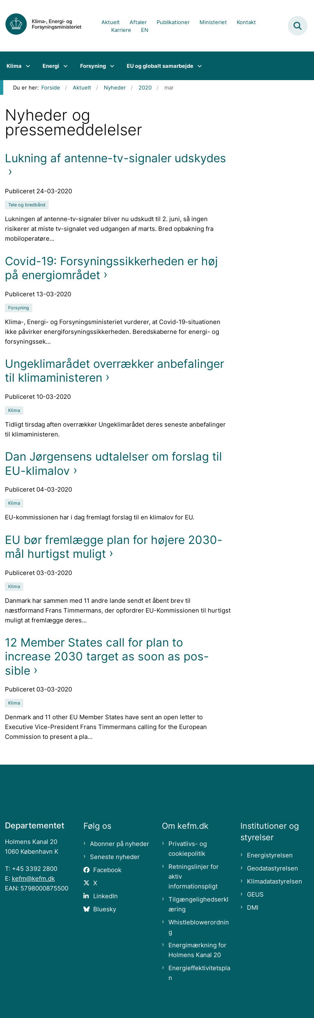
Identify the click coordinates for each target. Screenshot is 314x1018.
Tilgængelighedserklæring (198, 904)
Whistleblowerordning (198, 927)
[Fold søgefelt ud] (297, 26)
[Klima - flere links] (26, 66)
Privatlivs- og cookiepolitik (187, 848)
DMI (252, 907)
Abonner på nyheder (119, 844)
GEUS (255, 894)
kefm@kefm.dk (33, 878)
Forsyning (93, 66)
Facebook (107, 870)
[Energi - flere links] (63, 66)
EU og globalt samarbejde (160, 66)
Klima (14, 66)
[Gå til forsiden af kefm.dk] (47, 25)
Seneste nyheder (115, 857)
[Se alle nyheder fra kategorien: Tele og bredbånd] (27, 204)
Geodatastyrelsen (272, 868)
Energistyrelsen (270, 855)
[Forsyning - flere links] (110, 66)
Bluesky (104, 909)
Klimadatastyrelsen (274, 881)
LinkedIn (105, 896)
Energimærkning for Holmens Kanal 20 (197, 950)
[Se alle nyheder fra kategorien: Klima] (15, 410)
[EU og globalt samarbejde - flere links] (197, 66)
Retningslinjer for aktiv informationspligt (193, 876)
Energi (51, 66)
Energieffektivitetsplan (199, 973)
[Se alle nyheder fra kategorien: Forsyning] (19, 307)
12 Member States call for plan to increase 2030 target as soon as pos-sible (107, 656)
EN (144, 30)
